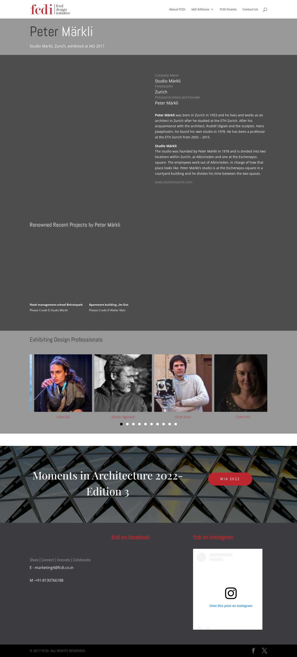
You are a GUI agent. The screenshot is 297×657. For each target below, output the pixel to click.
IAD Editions (200, 9)
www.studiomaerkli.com (173, 182)
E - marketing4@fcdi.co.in (52, 567)
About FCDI (177, 9)
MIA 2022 (230, 478)
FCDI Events (228, 9)
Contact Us (250, 9)
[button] (121, 424)
